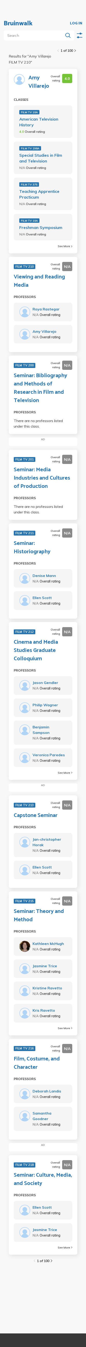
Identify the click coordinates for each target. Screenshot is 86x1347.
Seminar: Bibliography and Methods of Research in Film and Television (40, 388)
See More (65, 246)
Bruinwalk (18, 23)
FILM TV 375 (29, 184)
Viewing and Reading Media (39, 281)
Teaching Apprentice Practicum (39, 194)
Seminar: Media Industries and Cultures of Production (42, 478)
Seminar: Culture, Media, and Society (43, 1179)
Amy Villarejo (38, 82)
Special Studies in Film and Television (40, 158)
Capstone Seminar (36, 815)
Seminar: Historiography (32, 547)
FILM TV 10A (29, 112)
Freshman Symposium (40, 227)
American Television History (38, 121)
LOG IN (76, 23)
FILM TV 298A (30, 148)
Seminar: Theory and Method (39, 915)
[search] (34, 35)
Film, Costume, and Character (37, 1063)
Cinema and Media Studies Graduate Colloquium (36, 650)
